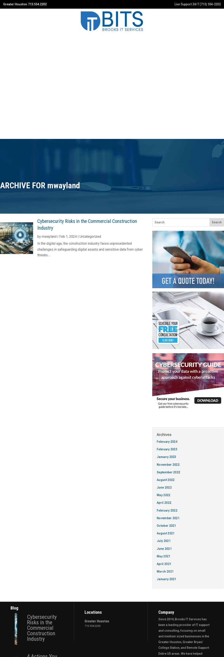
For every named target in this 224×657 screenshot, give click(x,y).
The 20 (135, 641)
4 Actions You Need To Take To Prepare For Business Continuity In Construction (45, 540)
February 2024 (167, 311)
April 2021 (164, 433)
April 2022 (164, 372)
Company (61, 40)
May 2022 (163, 365)
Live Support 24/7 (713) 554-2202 (198, 4)
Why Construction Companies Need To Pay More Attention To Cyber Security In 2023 (43, 589)
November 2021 (168, 388)
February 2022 (167, 380)
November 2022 (168, 334)
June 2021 (164, 418)
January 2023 (166, 326)
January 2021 (166, 449)
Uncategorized (90, 106)
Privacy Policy (112, 648)
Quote (165, 39)
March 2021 (165, 441)
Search (217, 92)
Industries (106, 40)
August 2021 (165, 403)
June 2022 (164, 357)
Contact (145, 40)
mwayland (49, 106)
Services (83, 40)
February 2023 (167, 319)
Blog (126, 40)
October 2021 (166, 395)
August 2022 (165, 349)
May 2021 (163, 426)
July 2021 (164, 410)
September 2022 (168, 342)
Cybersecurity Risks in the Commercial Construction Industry (42, 497)
